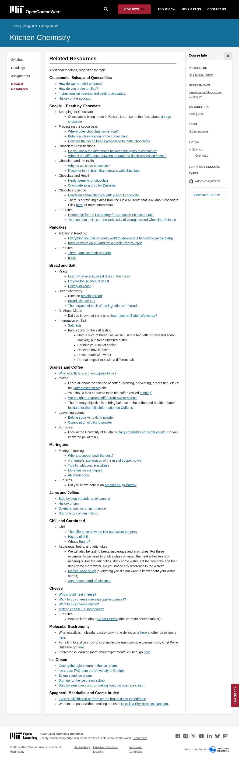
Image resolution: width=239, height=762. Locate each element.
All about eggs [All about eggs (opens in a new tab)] (78, 475)
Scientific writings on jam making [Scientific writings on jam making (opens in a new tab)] (82, 508)
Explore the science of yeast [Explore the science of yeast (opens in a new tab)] (88, 281)
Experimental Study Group (205, 92)
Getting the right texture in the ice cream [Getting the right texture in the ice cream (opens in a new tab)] (88, 666)
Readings (18, 68)
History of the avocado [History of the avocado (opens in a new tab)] (75, 98)
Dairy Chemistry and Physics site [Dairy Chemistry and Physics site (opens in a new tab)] (141, 432)
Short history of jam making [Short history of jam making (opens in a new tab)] (78, 513)
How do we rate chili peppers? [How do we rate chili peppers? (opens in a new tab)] (81, 84)
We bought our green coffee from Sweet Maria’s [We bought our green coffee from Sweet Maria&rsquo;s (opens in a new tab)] (102, 398)
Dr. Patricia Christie (201, 75)
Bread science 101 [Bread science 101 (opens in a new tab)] (81, 301)
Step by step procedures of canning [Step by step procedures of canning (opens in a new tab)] (84, 498)
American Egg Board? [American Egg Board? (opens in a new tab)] (121, 485)
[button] (207, 195)
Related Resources (19, 86)
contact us (216, 9)
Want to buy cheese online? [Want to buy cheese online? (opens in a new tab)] (79, 604)
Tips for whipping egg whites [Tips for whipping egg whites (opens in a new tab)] (88, 465)
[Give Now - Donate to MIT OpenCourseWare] (134, 9)
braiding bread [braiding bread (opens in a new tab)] (91, 296)
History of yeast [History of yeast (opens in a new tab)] (79, 286)
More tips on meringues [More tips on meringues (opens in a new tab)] (85, 470)
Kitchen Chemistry (40, 37)
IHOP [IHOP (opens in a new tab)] (72, 258)
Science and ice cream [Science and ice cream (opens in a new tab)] (75, 675)
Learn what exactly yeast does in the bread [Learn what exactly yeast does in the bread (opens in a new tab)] (99, 276)
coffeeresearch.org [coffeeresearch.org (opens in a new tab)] (87, 388)
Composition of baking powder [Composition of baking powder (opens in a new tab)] (90, 422)
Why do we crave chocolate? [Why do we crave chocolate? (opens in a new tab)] (89, 166)
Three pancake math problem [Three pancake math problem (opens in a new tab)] (89, 253)
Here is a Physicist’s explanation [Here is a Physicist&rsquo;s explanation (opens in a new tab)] (144, 704)
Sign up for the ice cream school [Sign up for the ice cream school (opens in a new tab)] (82, 680)
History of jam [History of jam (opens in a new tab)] (69, 503)
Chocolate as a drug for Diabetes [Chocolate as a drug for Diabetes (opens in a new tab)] (92, 185)
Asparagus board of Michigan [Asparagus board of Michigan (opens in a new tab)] (89, 581)
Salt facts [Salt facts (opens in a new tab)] (75, 325)
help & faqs (191, 9)
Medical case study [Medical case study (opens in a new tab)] (82, 571)
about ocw (166, 9)
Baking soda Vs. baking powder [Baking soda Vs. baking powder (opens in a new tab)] (91, 417)
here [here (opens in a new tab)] (79, 205)
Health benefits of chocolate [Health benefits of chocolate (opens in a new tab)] (88, 180)
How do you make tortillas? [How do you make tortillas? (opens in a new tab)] (78, 88)
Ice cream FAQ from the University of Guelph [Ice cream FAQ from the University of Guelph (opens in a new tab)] (91, 670)
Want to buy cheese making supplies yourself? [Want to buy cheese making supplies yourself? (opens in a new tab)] (92, 599)
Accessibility (82, 747)
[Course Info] (228, 56)
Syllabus (17, 59)
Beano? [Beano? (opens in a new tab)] (84, 541)
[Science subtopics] (190, 150)
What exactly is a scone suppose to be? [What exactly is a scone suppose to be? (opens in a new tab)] (87, 373)
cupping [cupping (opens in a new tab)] (145, 393)
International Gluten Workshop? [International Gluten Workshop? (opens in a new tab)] (134, 315)
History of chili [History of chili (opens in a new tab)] (78, 537)
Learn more (140, 738)
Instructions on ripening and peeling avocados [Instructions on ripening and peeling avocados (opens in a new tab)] (92, 93)
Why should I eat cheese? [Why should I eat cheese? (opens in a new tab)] (77, 594)
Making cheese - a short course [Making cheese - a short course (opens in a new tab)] (81, 609)
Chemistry (195, 96)
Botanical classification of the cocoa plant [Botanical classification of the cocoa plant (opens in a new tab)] (98, 136)
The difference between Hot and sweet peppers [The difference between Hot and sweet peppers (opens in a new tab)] (102, 532)
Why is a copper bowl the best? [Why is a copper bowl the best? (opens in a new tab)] (91, 455)
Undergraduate (198, 131)
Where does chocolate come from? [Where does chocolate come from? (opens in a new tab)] (93, 131)
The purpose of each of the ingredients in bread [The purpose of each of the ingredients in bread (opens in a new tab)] (102, 306)
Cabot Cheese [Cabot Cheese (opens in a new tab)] (107, 619)
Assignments (20, 76)
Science (197, 149)
